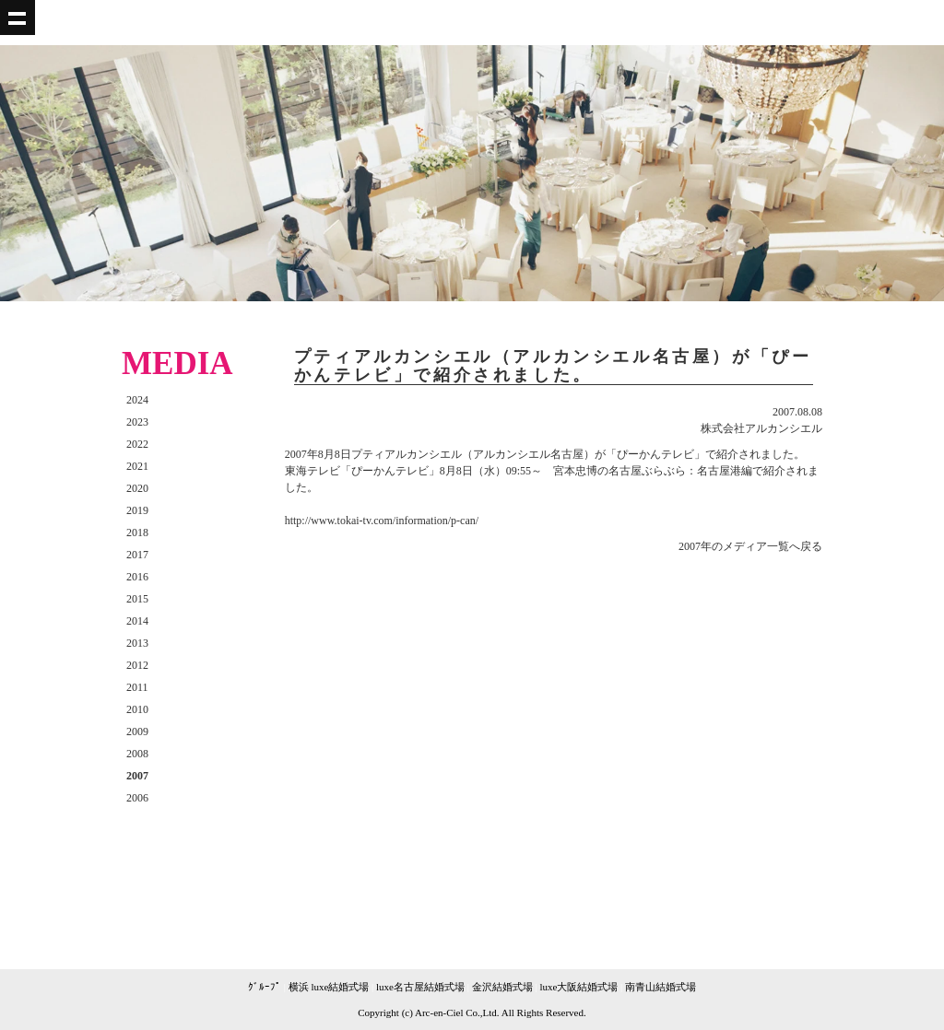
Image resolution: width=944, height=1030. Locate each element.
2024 (137, 399)
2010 (137, 709)
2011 (137, 687)
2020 (137, 488)
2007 (137, 775)
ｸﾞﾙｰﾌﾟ (264, 986)
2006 (137, 797)
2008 (137, 753)
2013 (137, 643)
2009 (137, 731)
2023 (137, 422)
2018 (137, 532)
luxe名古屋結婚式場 (420, 986)
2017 (137, 554)
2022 (137, 444)
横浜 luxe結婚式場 (329, 986)
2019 (137, 510)
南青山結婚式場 (660, 986)
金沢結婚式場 (502, 986)
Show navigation (17, 17)
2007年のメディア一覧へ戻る (750, 546)
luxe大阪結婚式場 (578, 986)
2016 (137, 576)
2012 (137, 665)
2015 (137, 598)
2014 (137, 620)
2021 (137, 466)
